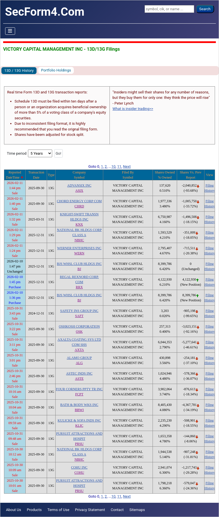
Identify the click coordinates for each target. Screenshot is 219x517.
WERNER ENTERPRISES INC (79, 248)
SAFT (79, 316)
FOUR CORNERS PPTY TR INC (79, 389)
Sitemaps (137, 510)
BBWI (79, 410)
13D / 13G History (19, 70)
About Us (13, 510)
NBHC (79, 240)
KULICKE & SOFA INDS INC (79, 420)
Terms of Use (58, 510)
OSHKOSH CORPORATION (79, 326)
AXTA (79, 350)
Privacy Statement (90, 510)
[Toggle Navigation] (10, 31)
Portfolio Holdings (56, 70)
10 (113, 166)
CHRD (79, 206)
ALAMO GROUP (79, 358)
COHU (79, 473)
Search (205, 9)
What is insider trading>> (133, 109)
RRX (79, 287)
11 (119, 166)
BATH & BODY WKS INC (79, 405)
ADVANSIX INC (79, 185)
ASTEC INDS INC (79, 373)
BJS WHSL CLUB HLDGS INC (79, 264)
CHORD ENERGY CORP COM (79, 201)
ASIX (79, 191)
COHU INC (79, 467)
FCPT (79, 394)
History (209, 191)
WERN (79, 253)
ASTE (79, 379)
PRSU (79, 444)
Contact (117, 510)
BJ (79, 269)
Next (127, 166)
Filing (210, 185)
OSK (79, 332)
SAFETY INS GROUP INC (79, 311)
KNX (79, 224)
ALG (79, 363)
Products (34, 510)
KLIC (79, 426)
